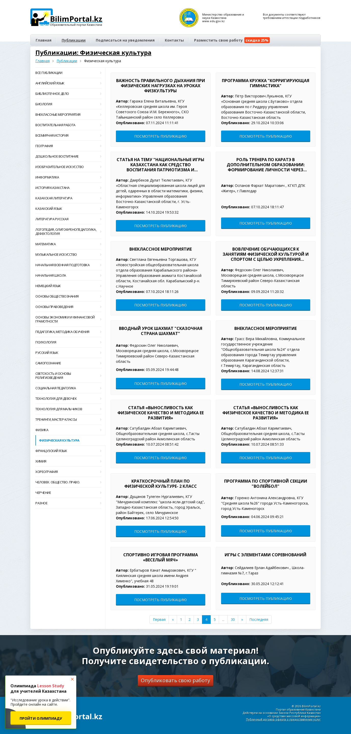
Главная (43, 40)
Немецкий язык (68, 286)
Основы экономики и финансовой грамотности (68, 319)
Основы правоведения (68, 306)
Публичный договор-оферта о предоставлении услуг (283, 719)
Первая (159, 619)
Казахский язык (68, 208)
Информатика (68, 177)
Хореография (68, 471)
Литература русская (68, 219)
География (68, 146)
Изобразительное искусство (68, 166)
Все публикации (68, 72)
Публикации (74, 40)
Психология (68, 342)
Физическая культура (59, 440)
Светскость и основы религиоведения (68, 375)
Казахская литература (68, 198)
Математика (68, 244)
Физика (68, 430)
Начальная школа (68, 275)
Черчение (68, 492)
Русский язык (68, 352)
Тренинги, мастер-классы (68, 419)
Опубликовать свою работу (175, 680)
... (223, 619)
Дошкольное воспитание (68, 156)
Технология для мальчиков (68, 409)
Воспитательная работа (68, 125)
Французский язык (68, 450)
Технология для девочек (68, 398)
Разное (68, 503)
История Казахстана (68, 187)
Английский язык (68, 83)
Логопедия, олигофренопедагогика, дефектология (68, 231)
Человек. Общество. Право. (68, 482)
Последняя (258, 619)
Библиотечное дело (68, 93)
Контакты (174, 40)
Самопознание (68, 363)
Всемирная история (68, 135)
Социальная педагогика (68, 388)
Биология (68, 104)
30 (233, 619)
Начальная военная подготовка (68, 265)
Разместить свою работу (232, 40)
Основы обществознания (68, 296)
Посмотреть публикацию (160, 136)
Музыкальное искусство (68, 254)
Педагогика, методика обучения (68, 331)
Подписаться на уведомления (125, 40)
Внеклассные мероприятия (68, 114)
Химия (68, 461)
